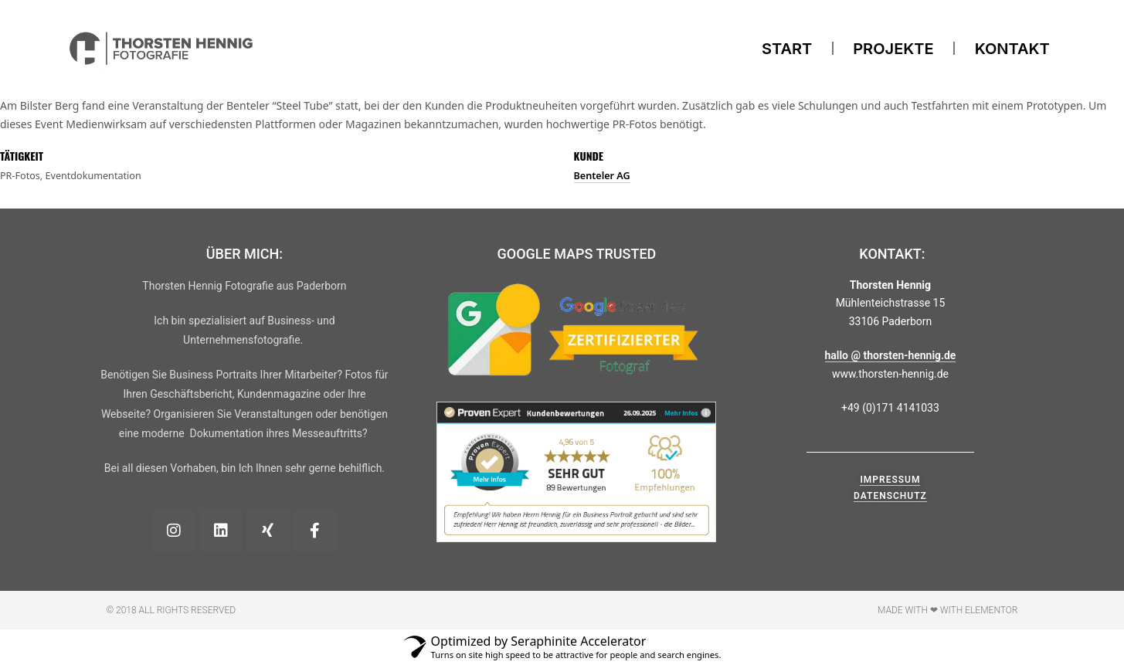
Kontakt (1012, 48)
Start (787, 48)
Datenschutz (890, 495)
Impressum (890, 479)
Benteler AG (602, 175)
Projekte (893, 48)
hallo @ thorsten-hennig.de (890, 355)
